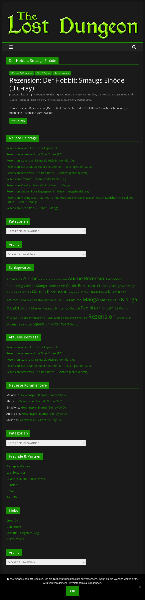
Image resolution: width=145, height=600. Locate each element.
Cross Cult (13, 520)
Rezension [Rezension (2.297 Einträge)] (102, 316)
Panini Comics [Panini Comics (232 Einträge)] (106, 308)
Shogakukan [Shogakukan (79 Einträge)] (123, 317)
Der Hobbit (89, 94)
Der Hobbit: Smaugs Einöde (113, 94)
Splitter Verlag (15, 539)
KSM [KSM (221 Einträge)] (58, 300)
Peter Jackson (54, 99)
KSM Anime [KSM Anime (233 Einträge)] (72, 300)
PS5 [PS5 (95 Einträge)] (84, 317)
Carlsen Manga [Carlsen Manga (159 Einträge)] (35, 286)
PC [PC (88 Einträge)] (19, 317)
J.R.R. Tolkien (38, 99)
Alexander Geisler (44, 94)
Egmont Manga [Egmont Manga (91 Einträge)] (126, 286)
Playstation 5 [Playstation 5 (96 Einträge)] (54, 317)
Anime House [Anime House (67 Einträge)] (45, 279)
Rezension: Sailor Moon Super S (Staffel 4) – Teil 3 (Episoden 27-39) (49, 167)
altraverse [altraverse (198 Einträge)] (14, 279)
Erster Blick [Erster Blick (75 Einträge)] (12, 292)
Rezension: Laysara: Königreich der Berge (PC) (36, 179)
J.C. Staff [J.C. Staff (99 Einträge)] (85, 292)
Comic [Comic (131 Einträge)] (52, 286)
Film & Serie (43, 73)
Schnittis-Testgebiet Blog (22, 533)
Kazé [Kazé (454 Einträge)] (112, 292)
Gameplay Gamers (18, 466)
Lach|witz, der (15, 472)
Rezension (69, 99)
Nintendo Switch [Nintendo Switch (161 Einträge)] (67, 308)
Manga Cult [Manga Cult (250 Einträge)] (110, 299)
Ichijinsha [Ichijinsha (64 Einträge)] (74, 292)
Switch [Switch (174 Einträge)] (75, 324)
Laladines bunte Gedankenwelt (26, 479)
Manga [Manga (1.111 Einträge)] (90, 299)
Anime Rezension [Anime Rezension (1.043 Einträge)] (87, 278)
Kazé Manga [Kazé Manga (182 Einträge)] (28, 300)
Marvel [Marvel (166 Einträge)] (36, 308)
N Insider (12, 485)
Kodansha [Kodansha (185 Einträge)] (46, 300)
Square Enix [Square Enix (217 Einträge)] (43, 324)
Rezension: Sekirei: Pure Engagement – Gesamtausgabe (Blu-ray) (48, 191)
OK (72, 591)
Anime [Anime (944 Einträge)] (30, 278)
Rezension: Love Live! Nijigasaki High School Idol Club (40, 160)
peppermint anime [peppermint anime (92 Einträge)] (33, 317)
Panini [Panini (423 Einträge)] (87, 308)
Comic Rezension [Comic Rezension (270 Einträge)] (81, 285)
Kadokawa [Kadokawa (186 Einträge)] (99, 292)
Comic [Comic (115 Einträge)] (61, 286)
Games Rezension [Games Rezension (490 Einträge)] (50, 292)
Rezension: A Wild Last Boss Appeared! (31, 148)
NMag (10, 491)
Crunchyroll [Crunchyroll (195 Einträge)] (106, 285)
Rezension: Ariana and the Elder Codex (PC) (34, 154)
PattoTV (11, 497)
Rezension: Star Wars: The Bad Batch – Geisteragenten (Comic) (47, 173)
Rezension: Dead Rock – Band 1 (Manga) (32, 208)
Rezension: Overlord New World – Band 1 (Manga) (39, 185)
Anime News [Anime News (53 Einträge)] (60, 279)
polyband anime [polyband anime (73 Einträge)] (72, 317)
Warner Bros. (84, 99)
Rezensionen (62, 73)
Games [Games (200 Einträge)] (25, 292)
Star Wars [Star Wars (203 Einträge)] (61, 324)
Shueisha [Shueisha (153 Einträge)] (13, 324)
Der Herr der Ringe (71, 94)
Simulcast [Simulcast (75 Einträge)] (26, 324)
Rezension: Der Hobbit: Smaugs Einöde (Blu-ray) (66, 84)
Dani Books (14, 527)
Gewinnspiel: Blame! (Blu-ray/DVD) (43, 395)
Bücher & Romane (21, 73)
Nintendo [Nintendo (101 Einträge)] (48, 308)
